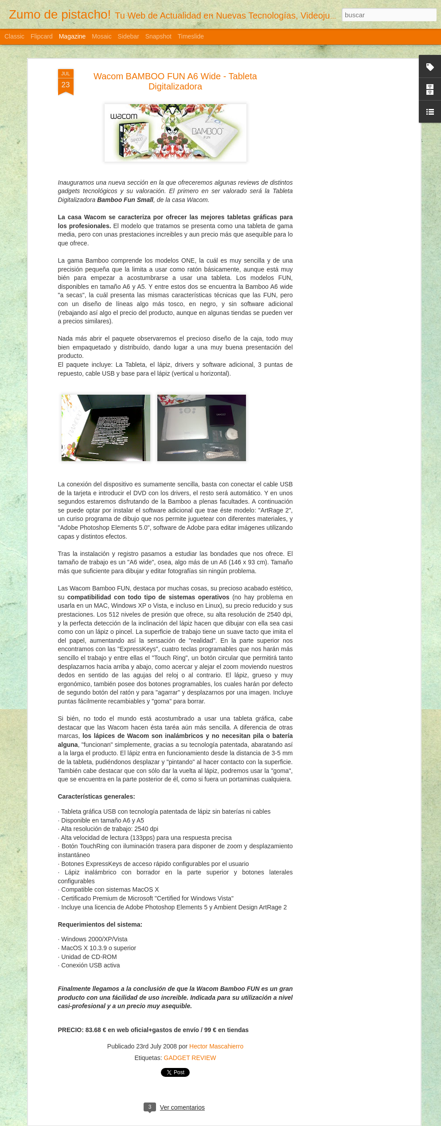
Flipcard (42, 36)
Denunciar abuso (315, 1121)
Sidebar (128, 36)
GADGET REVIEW (190, 1027)
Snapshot (158, 36)
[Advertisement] (341, 99)
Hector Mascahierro (216, 1016)
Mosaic (101, 36)
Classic (14, 36)
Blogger (286, 1121)
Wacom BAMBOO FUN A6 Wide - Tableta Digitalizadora (175, 51)
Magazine (72, 36)
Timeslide (191, 36)
